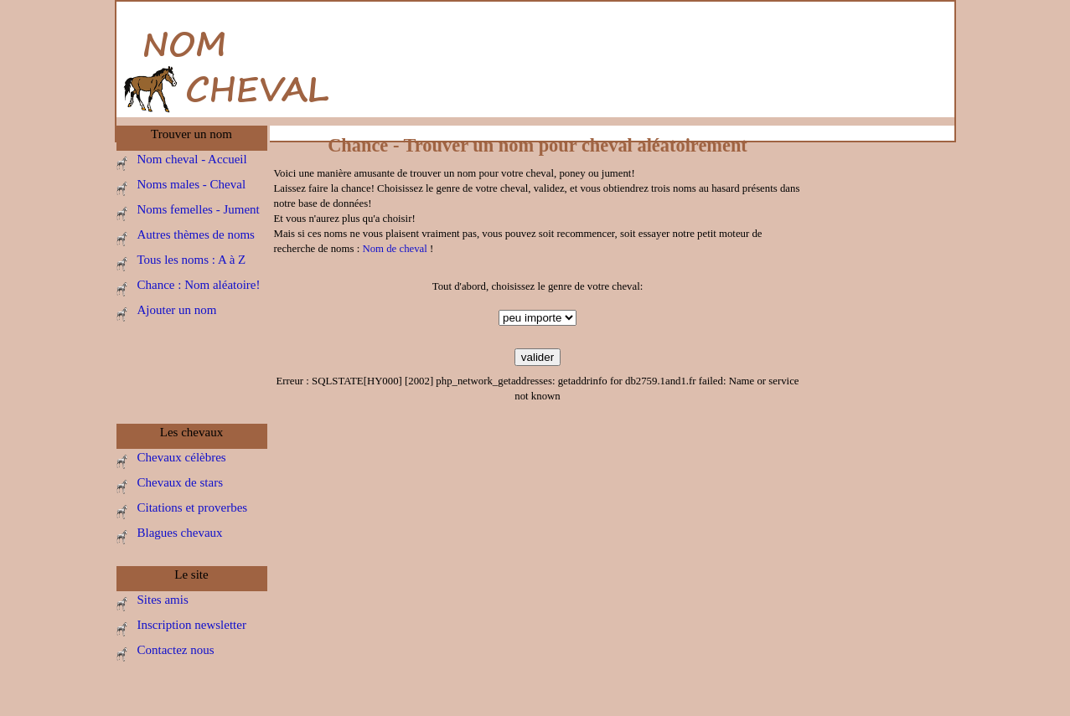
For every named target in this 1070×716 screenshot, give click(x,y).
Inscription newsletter (191, 624)
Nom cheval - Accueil (192, 159)
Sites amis (163, 599)
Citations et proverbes (192, 507)
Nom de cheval (394, 249)
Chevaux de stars (180, 482)
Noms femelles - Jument (198, 209)
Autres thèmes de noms (196, 234)
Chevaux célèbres (181, 457)
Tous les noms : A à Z (191, 259)
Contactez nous (176, 650)
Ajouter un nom (177, 310)
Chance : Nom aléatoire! (199, 284)
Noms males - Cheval (191, 184)
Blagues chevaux (180, 532)
